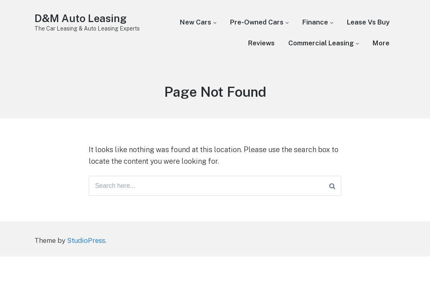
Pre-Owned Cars (256, 22)
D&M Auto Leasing (80, 18)
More (381, 43)
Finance (315, 22)
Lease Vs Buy (368, 22)
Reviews (261, 43)
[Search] (332, 186)
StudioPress (86, 240)
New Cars (195, 22)
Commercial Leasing (321, 43)
